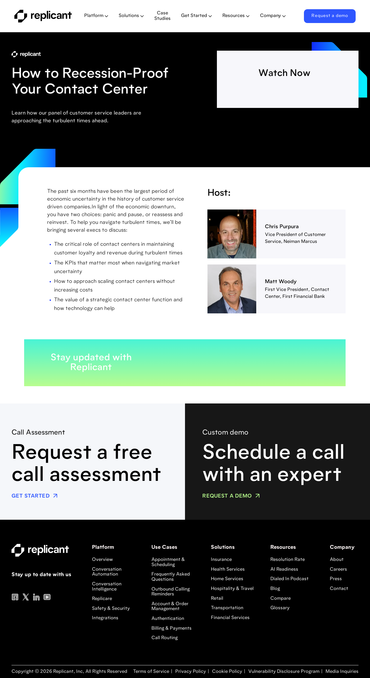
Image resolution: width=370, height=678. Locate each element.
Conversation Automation (107, 572)
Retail (217, 598)
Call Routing (164, 638)
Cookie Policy (226, 671)
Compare (280, 598)
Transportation (227, 608)
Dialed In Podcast (289, 579)
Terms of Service (151, 671)
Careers (338, 569)
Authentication (167, 618)
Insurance (221, 559)
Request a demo (329, 16)
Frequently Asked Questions (170, 577)
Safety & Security (111, 608)
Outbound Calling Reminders (170, 592)
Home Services (227, 579)
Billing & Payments (171, 628)
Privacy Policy (190, 671)
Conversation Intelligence (107, 587)
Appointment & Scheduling (168, 562)
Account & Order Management (169, 607)
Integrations (105, 618)
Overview (102, 559)
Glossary (280, 608)
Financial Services (230, 618)
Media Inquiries (341, 671)
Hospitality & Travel (232, 588)
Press (336, 579)
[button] (96, 16)
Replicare (102, 599)
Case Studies (162, 16)
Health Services (228, 569)
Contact (339, 588)
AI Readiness (284, 569)
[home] (44, 16)
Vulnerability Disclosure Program (283, 671)
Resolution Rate (287, 559)
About (337, 559)
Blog (275, 588)
